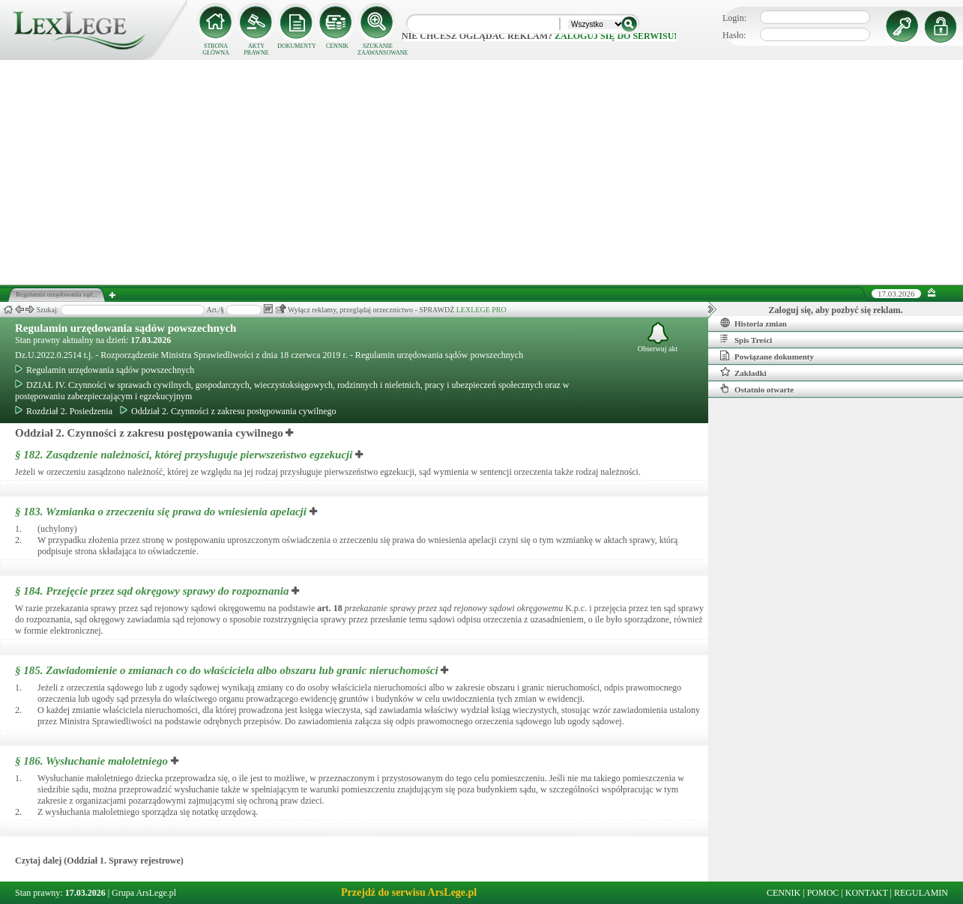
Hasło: (734, 35)
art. (329, 608)
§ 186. (91, 761)
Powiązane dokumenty (767, 356)
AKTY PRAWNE (256, 49)
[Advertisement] (482, 172)
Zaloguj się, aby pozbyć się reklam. (836, 310)
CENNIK (337, 46)
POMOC (823, 893)
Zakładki (743, 372)
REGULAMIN (921, 893)
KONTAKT (866, 893)
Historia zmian (753, 323)
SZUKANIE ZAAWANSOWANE (377, 49)
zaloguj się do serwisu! (616, 36)
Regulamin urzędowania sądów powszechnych (125, 328)
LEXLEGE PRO (481, 310)
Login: (734, 18)
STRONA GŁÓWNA (215, 49)
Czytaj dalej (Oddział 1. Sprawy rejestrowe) (99, 860)
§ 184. (152, 591)
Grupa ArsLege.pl (144, 893)
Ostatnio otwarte (757, 388)
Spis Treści (746, 339)
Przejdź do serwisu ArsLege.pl (409, 892)
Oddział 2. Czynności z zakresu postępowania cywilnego (228, 411)
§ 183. (161, 512)
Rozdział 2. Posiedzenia (63, 411)
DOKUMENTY (296, 46)
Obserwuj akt (658, 337)
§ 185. (226, 670)
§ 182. (183, 455)
